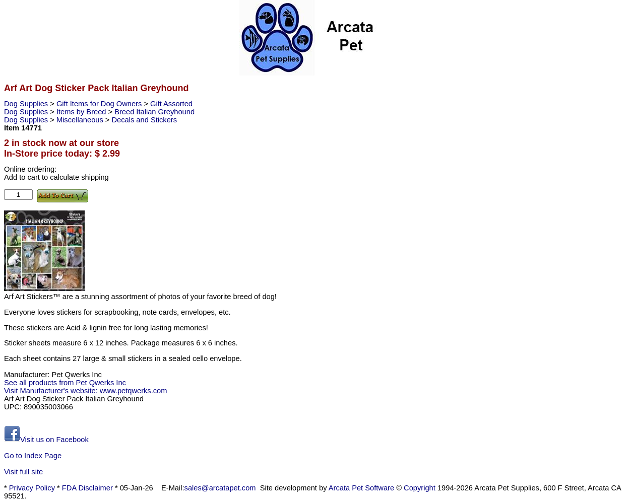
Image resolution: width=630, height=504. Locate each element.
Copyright (419, 488)
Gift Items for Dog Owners (100, 104)
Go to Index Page (32, 456)
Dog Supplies (27, 104)
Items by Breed (82, 112)
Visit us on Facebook (46, 440)
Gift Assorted (171, 104)
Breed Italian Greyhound (154, 112)
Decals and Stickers (144, 120)
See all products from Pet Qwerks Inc (65, 383)
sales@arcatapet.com (220, 488)
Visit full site (23, 472)
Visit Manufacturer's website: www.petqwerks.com (85, 391)
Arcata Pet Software (361, 488)
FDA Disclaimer (87, 488)
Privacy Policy (32, 488)
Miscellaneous (80, 120)
